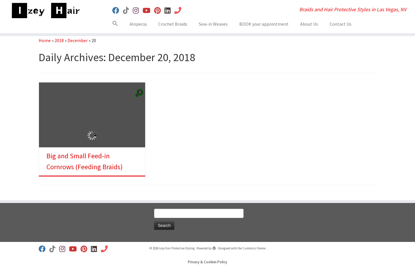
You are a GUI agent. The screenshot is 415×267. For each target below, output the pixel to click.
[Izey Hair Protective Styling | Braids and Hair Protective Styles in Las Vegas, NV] (48, 10)
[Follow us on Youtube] (148, 10)
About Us (309, 24)
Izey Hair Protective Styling (177, 248)
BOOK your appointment (264, 24)
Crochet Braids (172, 24)
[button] (117, 24)
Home (45, 40)
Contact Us (341, 24)
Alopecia (138, 24)
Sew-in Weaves (213, 24)
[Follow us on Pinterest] (159, 10)
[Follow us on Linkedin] (169, 10)
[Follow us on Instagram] (138, 10)
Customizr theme (254, 248)
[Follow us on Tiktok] (128, 10)
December (78, 40)
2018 (59, 40)
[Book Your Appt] (179, 10)
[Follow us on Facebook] (117, 10)
